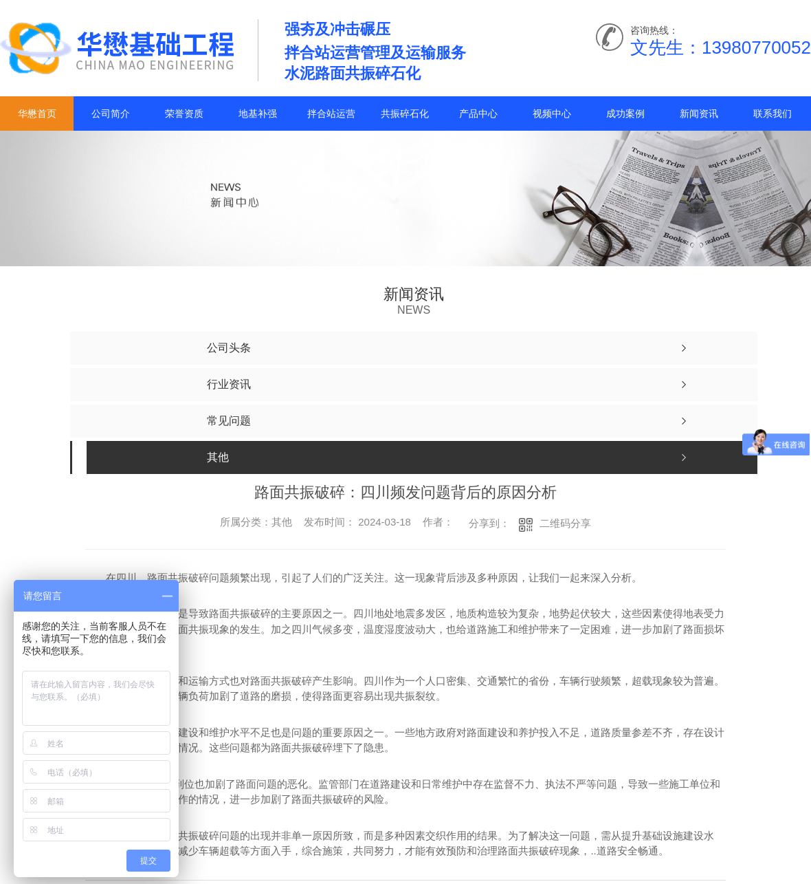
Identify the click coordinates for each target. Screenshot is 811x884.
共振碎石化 (405, 113)
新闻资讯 (699, 113)
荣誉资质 (184, 113)
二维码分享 (565, 523)
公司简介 (110, 113)
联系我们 (772, 113)
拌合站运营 (331, 113)
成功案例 (625, 113)
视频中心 (552, 113)
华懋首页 (37, 113)
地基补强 (257, 113)
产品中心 (478, 113)
